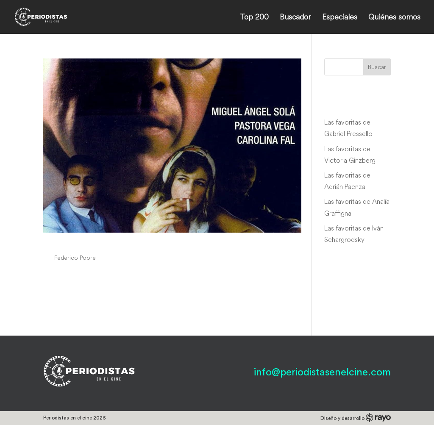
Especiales (339, 18)
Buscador (295, 18)
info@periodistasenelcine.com (322, 372)
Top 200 (254, 18)
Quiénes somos (394, 18)
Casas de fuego (84, 241)
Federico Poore (75, 257)
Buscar (377, 67)
